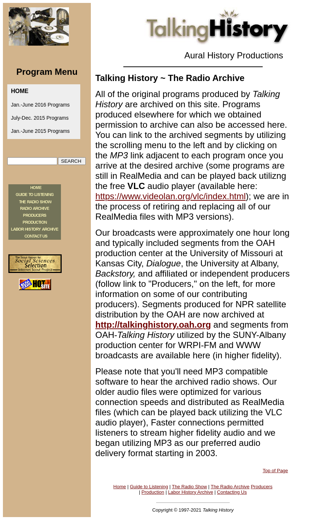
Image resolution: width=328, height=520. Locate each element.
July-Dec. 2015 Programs (40, 118)
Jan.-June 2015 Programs (40, 131)
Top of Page (275, 470)
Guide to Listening (149, 486)
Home (119, 486)
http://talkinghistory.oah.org (153, 325)
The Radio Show (189, 486)
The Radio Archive (230, 486)
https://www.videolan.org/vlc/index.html (170, 196)
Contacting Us (232, 492)
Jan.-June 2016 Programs (40, 105)
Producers (261, 486)
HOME (19, 91)
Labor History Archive (190, 492)
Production (153, 492)
